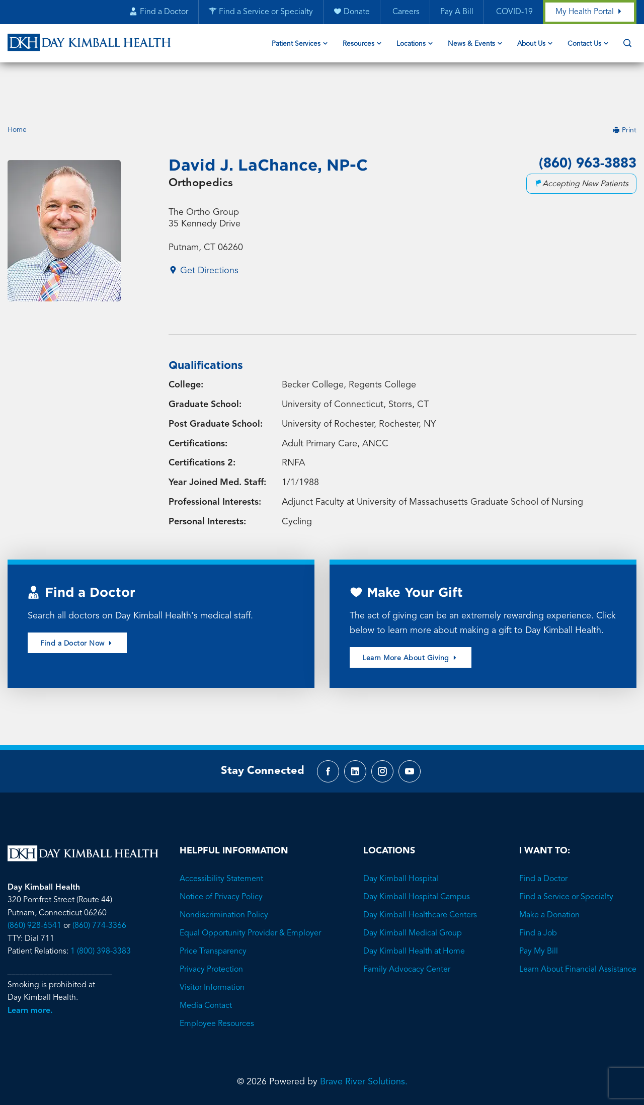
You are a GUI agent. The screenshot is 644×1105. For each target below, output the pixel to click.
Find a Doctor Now (77, 604)
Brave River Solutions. (364, 1044)
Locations (411, 44)
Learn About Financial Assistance (577, 932)
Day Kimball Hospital (400, 842)
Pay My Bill (538, 914)
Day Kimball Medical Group (412, 896)
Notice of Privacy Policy (221, 860)
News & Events (471, 44)
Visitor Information (212, 950)
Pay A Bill (456, 13)
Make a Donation (549, 878)
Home (17, 89)
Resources (358, 44)
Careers (404, 13)
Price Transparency (213, 914)
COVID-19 (513, 13)
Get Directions (203, 230)
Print (624, 89)
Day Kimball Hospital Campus (416, 860)
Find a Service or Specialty (566, 860)
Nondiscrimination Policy (224, 878)
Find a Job (538, 896)
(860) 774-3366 (99, 889)
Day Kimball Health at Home (414, 914)
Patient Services (296, 44)
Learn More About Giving (410, 618)
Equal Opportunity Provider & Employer (250, 896)
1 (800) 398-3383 (100, 914)
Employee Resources (217, 987)
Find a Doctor (543, 842)
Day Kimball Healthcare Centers (420, 878)
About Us (531, 44)
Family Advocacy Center (406, 932)
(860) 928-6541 (34, 889)
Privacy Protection (211, 932)
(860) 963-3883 (585, 124)
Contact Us (584, 44)
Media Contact (206, 969)
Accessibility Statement (221, 842)
